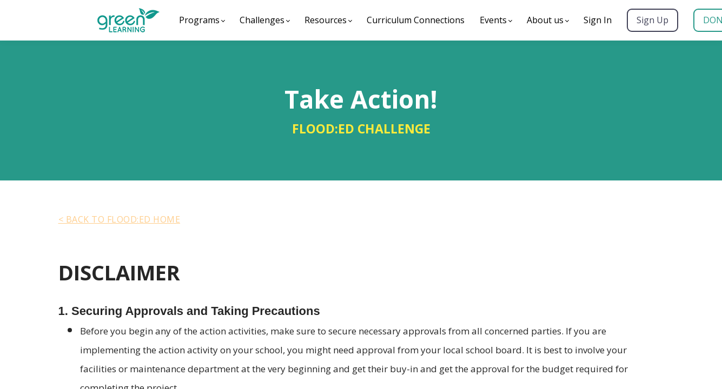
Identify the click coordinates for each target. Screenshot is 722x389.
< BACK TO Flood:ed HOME (119, 219)
